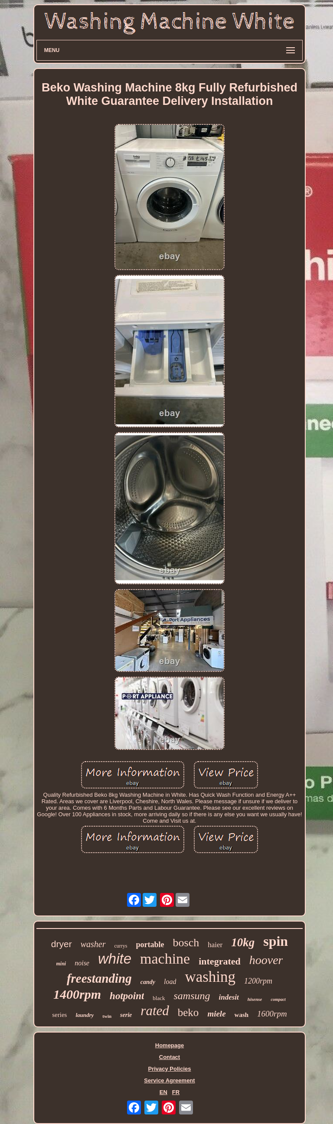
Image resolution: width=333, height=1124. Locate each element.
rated (154, 1010)
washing (210, 976)
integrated (220, 961)
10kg (243, 942)
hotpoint (127, 995)
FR (176, 1092)
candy (147, 982)
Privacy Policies (169, 1068)
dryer (61, 944)
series (59, 1014)
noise (82, 963)
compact (278, 999)
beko (188, 1012)
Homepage (169, 1045)
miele (216, 1013)
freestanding (99, 978)
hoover (266, 960)
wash (242, 1014)
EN (163, 1092)
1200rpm (258, 981)
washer (93, 944)
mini (61, 964)
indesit (229, 997)
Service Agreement (169, 1080)
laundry (84, 1015)
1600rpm (272, 1013)
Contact (169, 1057)
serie (126, 1015)
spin (275, 941)
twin (106, 1016)
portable (150, 944)
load (170, 981)
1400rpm (77, 994)
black (159, 998)
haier (215, 945)
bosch (186, 942)
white (114, 959)
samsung (192, 995)
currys (120, 946)
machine (165, 959)
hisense (255, 999)
